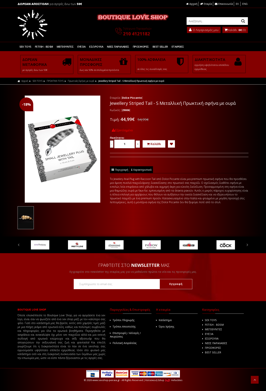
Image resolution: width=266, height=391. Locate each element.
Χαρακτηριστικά (141, 169)
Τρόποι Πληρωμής (122, 320)
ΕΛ (237, 4)
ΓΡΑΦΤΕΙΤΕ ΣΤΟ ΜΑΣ (134, 265)
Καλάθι (154, 144)
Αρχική (191, 4)
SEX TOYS (25, 46)
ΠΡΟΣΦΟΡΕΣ (141, 46)
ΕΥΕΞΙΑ (81, 46)
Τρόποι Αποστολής (123, 326)
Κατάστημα (164, 320)
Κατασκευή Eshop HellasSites (163, 380)
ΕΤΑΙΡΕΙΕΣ (177, 46)
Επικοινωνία (224, 4)
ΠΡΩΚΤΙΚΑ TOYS (55, 80)
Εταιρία (206, 4)
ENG (245, 4)
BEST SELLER (160, 46)
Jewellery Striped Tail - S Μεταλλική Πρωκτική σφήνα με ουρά (131, 80)
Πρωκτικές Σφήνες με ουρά (81, 80)
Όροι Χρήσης (165, 326)
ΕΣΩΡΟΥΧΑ (96, 46)
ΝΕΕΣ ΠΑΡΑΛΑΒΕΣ (118, 46)
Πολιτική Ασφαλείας (123, 343)
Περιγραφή (119, 169)
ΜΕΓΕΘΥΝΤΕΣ (65, 46)
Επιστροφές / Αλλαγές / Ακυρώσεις (125, 334)
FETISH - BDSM (44, 46)
